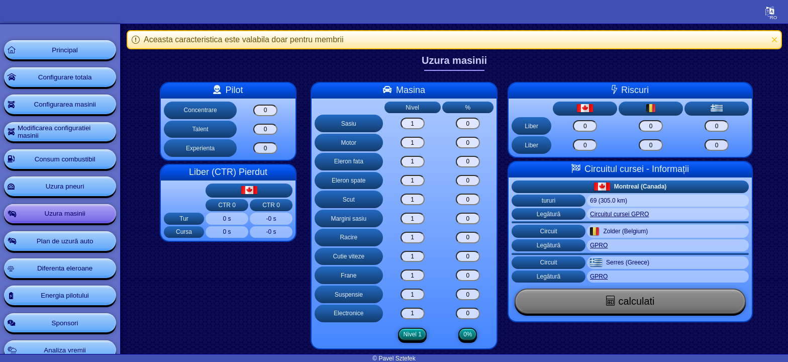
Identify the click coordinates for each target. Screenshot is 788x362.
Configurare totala (67, 78)
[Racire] (415, 237)
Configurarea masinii (67, 107)
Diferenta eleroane (67, 276)
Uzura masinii (67, 219)
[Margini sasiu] (415, 218)
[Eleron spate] (415, 181)
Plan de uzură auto (67, 247)
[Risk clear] (587, 126)
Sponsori (67, 332)
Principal (67, 50)
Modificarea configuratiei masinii (56, 135)
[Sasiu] (415, 123)
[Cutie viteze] (415, 256)
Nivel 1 (415, 334)
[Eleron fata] (415, 161)
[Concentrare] (268, 110)
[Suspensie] (415, 294)
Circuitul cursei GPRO (622, 214)
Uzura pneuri (67, 191)
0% (470, 334)
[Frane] (415, 275)
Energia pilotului (68, 304)
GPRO (601, 245)
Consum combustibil (67, 163)
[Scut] (415, 199)
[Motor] (415, 142)
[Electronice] (415, 313)
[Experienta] (268, 148)
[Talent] (268, 129)
